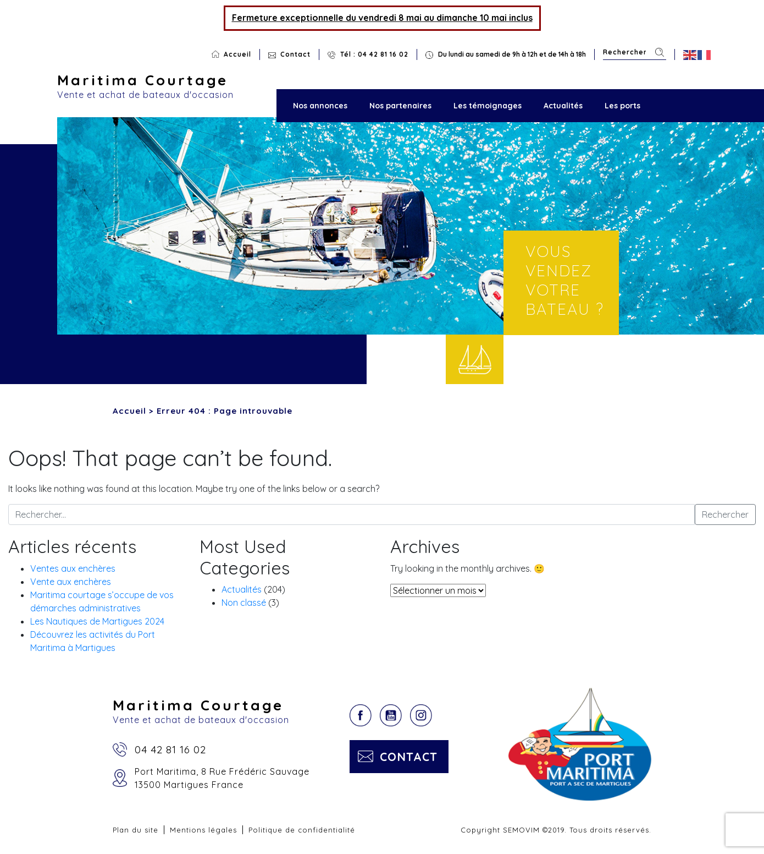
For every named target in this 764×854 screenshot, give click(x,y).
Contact (295, 54)
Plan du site (135, 829)
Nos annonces (320, 106)
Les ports (622, 106)
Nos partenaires (400, 106)
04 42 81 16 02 (170, 749)
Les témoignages (487, 106)
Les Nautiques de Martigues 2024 (97, 621)
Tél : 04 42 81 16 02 (374, 54)
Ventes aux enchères (72, 568)
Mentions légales (203, 829)
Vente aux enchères (70, 581)
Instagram (421, 715)
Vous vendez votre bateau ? (564, 280)
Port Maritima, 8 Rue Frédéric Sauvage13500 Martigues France (222, 778)
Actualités (563, 106)
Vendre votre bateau (474, 359)
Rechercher (659, 52)
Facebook (361, 715)
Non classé (244, 602)
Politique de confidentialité (301, 829)
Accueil (237, 54)
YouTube (391, 715)
